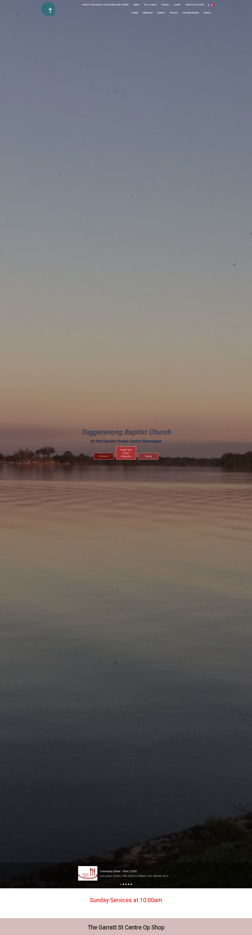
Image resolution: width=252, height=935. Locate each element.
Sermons (103, 357)
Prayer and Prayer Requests (126, 354)
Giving (148, 357)
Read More (110, 791)
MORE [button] (208, 12)
